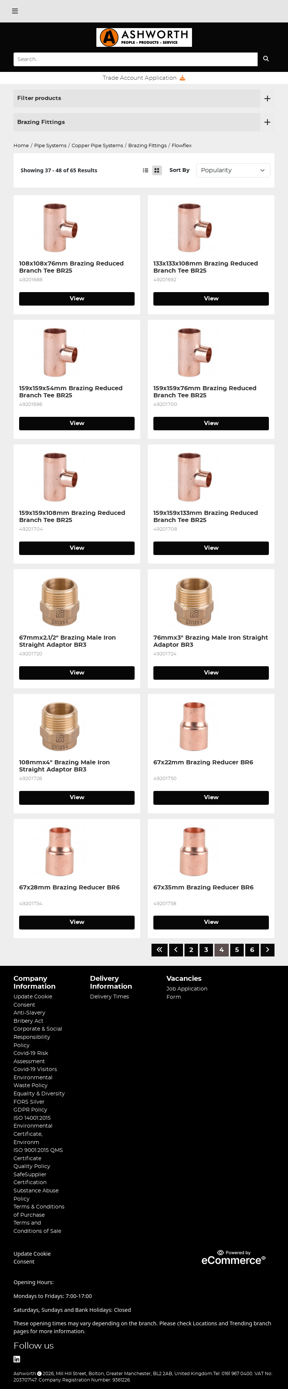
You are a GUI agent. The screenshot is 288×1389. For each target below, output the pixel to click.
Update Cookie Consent (32, 1257)
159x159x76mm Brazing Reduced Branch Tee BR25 (205, 391)
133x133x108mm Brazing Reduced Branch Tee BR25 (206, 267)
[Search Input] (136, 59)
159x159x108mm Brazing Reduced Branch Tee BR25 (73, 516)
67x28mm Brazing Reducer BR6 (69, 888)
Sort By (179, 170)
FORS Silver (29, 1102)
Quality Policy (32, 1166)
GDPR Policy (30, 1110)
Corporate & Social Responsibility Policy (38, 1037)
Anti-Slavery (29, 1013)
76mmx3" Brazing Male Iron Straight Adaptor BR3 (211, 641)
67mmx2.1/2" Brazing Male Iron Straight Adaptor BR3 (68, 641)
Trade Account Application (144, 78)
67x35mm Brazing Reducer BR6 (203, 888)
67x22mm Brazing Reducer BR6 (203, 762)
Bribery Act (29, 1021)
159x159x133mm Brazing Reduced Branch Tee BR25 (206, 516)
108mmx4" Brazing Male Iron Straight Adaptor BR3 (65, 765)
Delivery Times (109, 997)
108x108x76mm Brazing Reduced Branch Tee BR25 (72, 267)
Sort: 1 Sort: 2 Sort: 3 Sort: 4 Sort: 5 (233, 170)
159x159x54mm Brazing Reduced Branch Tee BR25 (71, 391)
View (77, 298)
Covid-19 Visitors (35, 1069)
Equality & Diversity (39, 1094)
